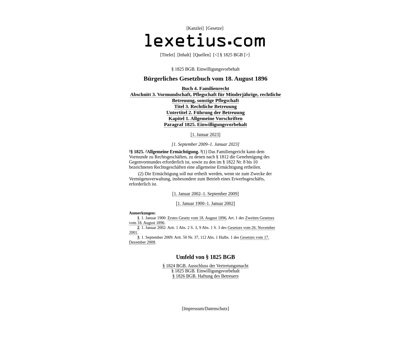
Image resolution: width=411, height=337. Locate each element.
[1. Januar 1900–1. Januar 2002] (205, 203)
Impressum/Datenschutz (206, 308)
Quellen (202, 54)
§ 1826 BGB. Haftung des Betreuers (205, 276)
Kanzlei (195, 28)
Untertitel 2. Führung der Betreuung (205, 112)
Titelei (168, 54)
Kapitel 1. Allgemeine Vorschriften (206, 118)
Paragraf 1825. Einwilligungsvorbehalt (205, 124)
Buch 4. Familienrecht (205, 88)
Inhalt (184, 54)
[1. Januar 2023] (205, 134)
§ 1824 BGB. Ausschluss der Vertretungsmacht (205, 265)
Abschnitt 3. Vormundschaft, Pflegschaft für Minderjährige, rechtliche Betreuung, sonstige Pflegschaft (205, 97)
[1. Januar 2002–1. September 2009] (205, 193)
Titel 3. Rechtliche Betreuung (205, 106)
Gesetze (214, 28)
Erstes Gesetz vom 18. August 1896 (197, 218)
